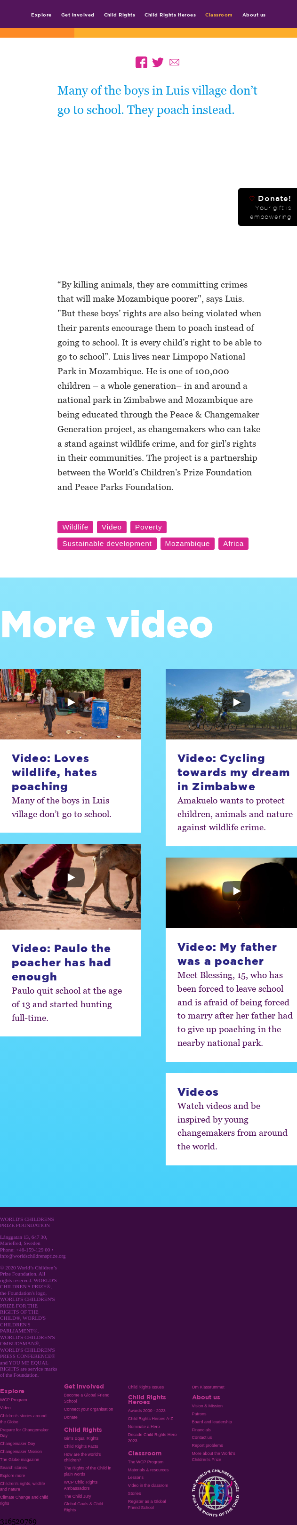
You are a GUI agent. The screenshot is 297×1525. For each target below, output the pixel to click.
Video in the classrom (148, 1485)
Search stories (13, 1467)
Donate (71, 1417)
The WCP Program (145, 1462)
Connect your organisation (88, 1409)
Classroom (219, 14)
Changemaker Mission (21, 1451)
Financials (201, 1430)
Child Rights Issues (146, 1387)
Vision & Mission (207, 1406)
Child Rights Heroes (170, 14)
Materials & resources (148, 1470)
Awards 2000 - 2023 (147, 1410)
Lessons (136, 1477)
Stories (134, 1493)
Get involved (78, 14)
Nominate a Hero (144, 1426)
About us (254, 14)
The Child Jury (77, 1496)
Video (5, 1407)
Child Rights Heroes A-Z (150, 1418)
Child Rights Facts (81, 1446)
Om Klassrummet (208, 1387)
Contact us (202, 1437)
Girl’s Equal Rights (81, 1438)
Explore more (12, 1475)
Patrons (199, 1414)
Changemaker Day (17, 1443)
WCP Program (13, 1399)
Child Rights (120, 14)
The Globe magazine (19, 1459)
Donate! (270, 207)
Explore (41, 14)
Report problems (207, 1445)
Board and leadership (212, 1422)
